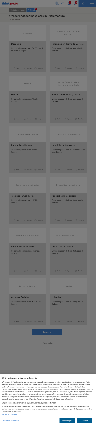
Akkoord (85, 421)
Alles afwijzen (67, 421)
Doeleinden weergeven (10, 420)
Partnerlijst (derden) (9, 414)
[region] (48, 399)
